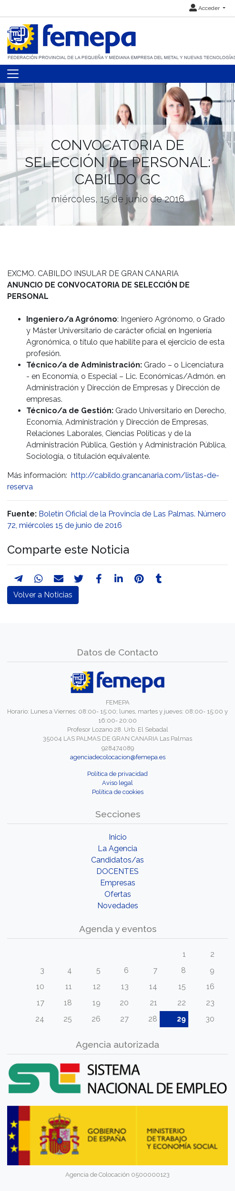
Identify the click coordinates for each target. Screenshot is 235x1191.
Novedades (117, 905)
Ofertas (117, 894)
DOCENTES (117, 871)
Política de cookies (117, 791)
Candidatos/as (117, 859)
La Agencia (117, 848)
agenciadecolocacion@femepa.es (117, 757)
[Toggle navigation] (13, 74)
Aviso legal (117, 782)
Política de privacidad (117, 773)
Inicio (118, 837)
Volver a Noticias (42, 594)
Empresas (117, 882)
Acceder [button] (205, 8)
